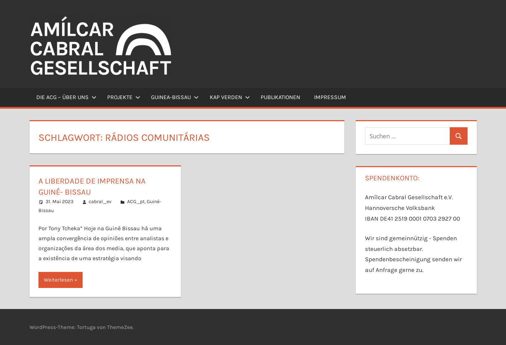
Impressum (330, 97)
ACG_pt (136, 202)
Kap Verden (230, 97)
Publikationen (280, 97)
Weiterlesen (58, 280)
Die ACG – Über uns (66, 97)
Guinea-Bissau (175, 97)
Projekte (123, 97)
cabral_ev (100, 202)
